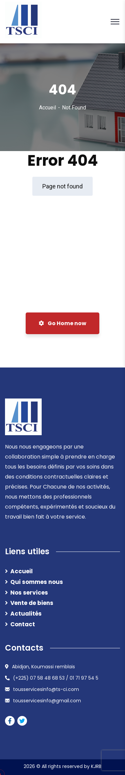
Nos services (29, 593)
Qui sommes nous (36, 582)
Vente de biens (31, 603)
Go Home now (62, 323)
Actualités (26, 614)
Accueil (47, 107)
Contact (22, 624)
